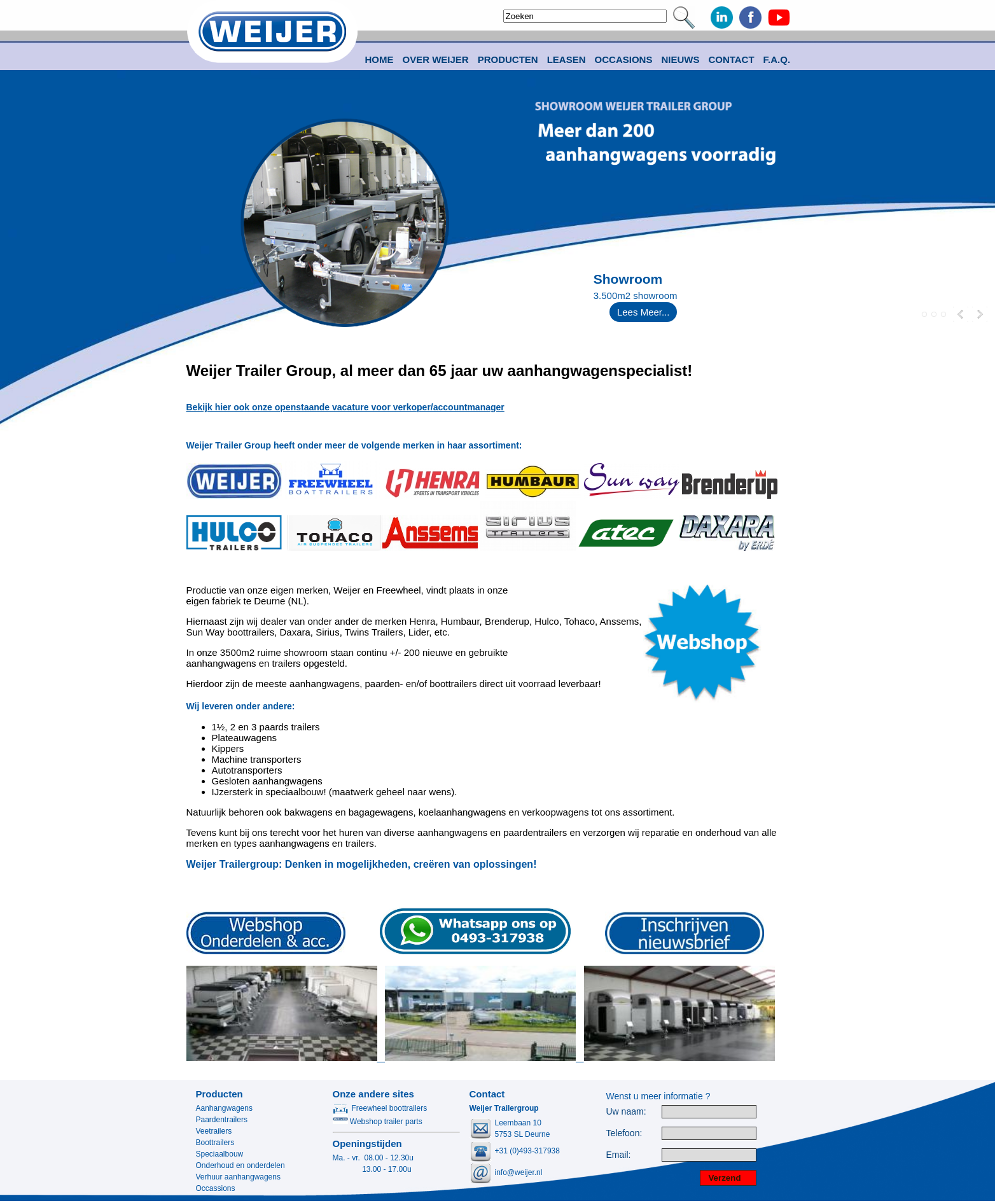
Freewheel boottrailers (380, 1108)
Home (379, 59)
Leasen (566, 59)
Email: (618, 1155)
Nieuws (680, 59)
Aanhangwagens (224, 1108)
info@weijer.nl (519, 1172)
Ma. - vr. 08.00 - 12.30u (373, 1157)
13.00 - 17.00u (372, 1169)
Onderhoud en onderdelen (240, 1165)
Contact (731, 59)
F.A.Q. (777, 59)
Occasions (624, 59)
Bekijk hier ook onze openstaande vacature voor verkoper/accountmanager (345, 407)
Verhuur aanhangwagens (238, 1176)
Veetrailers (214, 1131)
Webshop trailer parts (377, 1121)
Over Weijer (436, 59)
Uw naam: (626, 1111)
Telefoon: (624, 1133)
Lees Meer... (643, 312)
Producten (219, 1093)
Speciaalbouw (220, 1154)
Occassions (215, 1188)
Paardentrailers (221, 1119)
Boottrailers (215, 1142)
